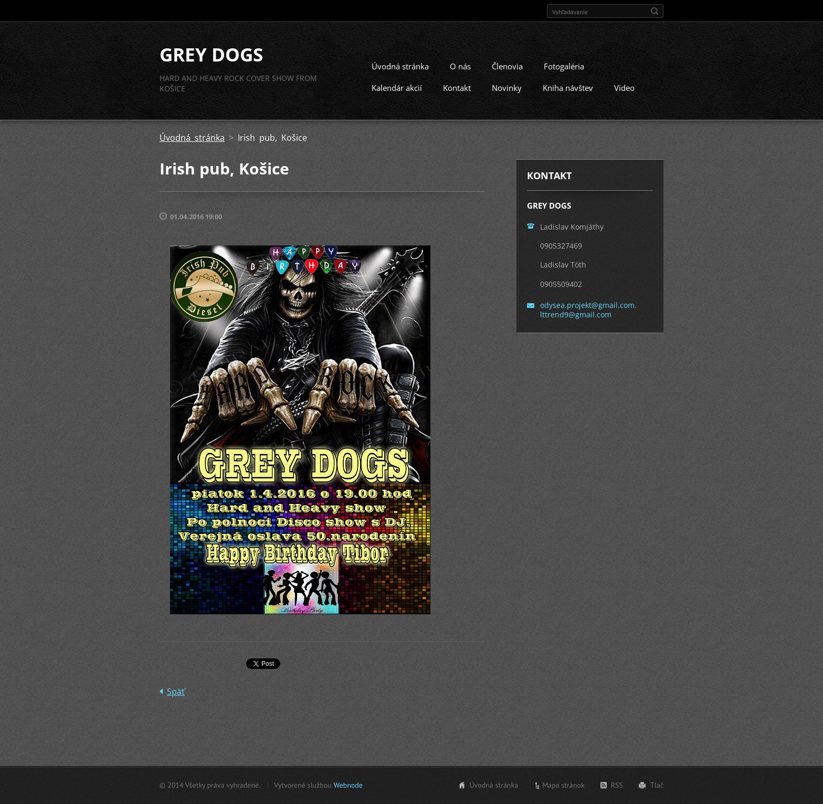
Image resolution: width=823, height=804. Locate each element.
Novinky (507, 88)
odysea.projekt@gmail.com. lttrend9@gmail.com (588, 309)
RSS (617, 785)
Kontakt (457, 88)
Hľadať (654, 11)
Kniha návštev (568, 88)
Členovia (507, 66)
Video (624, 88)
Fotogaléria (564, 66)
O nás (460, 66)
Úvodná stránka (400, 66)
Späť (176, 691)
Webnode (347, 785)
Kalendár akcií (397, 88)
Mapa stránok (563, 785)
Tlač (656, 785)
